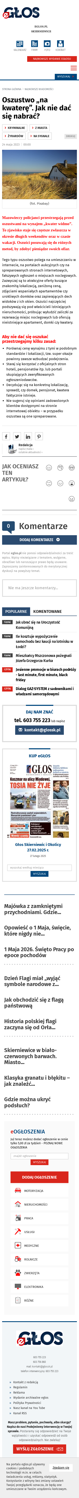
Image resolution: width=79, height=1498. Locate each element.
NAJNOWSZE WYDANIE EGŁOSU (52, 59)
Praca (23, 1218)
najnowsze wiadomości (39, 89)
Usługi (24, 1231)
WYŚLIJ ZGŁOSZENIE (35, 1449)
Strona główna (11, 89)
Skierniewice (41, 31)
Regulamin (20, 1387)
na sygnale (39, 136)
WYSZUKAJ (39, 874)
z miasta (39, 128)
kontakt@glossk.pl (39, 730)
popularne (16, 611)
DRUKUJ (71, 136)
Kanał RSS (20, 1413)
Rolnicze (25, 1259)
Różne (23, 1300)
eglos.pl (41, 26)
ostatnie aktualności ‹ (31, 452)
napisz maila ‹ (26, 448)
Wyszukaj (65, 76)
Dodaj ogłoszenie (39, 1177)
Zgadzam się (63, 1468)
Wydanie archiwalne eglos (30, 1397)
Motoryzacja (28, 1190)
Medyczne (26, 1245)
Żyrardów (14, 136)
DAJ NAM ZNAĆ (39, 711)
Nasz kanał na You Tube (29, 1408)
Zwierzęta (26, 1272)
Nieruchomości (30, 1204)
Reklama (19, 1392)
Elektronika (28, 1286)
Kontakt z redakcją (25, 1382)
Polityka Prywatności (27, 1403)
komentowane (47, 611)
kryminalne (15, 128)
